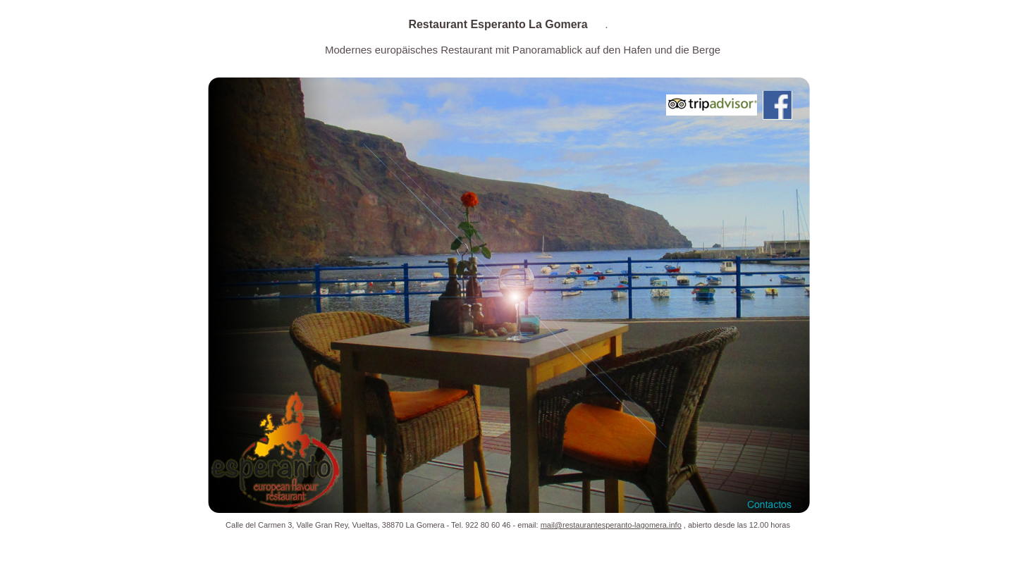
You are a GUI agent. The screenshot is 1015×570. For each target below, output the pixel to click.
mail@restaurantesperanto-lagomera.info (611, 525)
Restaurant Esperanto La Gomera (499, 24)
